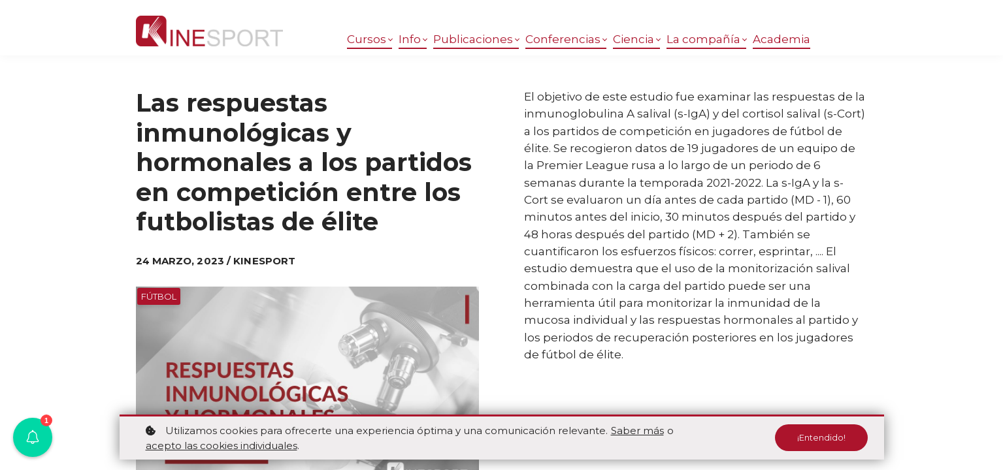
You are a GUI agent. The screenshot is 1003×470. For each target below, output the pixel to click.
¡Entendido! (820, 438)
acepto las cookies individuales (221, 445)
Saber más (637, 430)
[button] (32, 437)
